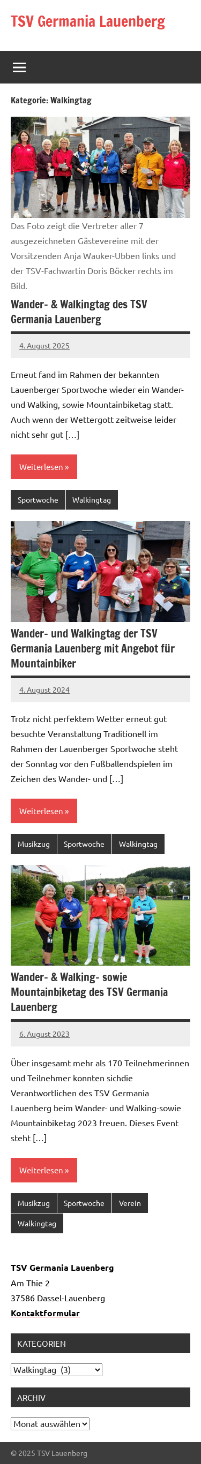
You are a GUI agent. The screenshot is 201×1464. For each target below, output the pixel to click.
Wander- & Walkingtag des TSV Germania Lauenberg (79, 312)
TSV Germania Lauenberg (88, 21)
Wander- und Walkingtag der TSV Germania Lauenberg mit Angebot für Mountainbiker (93, 648)
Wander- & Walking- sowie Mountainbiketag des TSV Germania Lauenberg (89, 992)
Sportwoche (38, 499)
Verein (130, 1203)
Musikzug (34, 843)
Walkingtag (91, 499)
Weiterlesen (41, 466)
